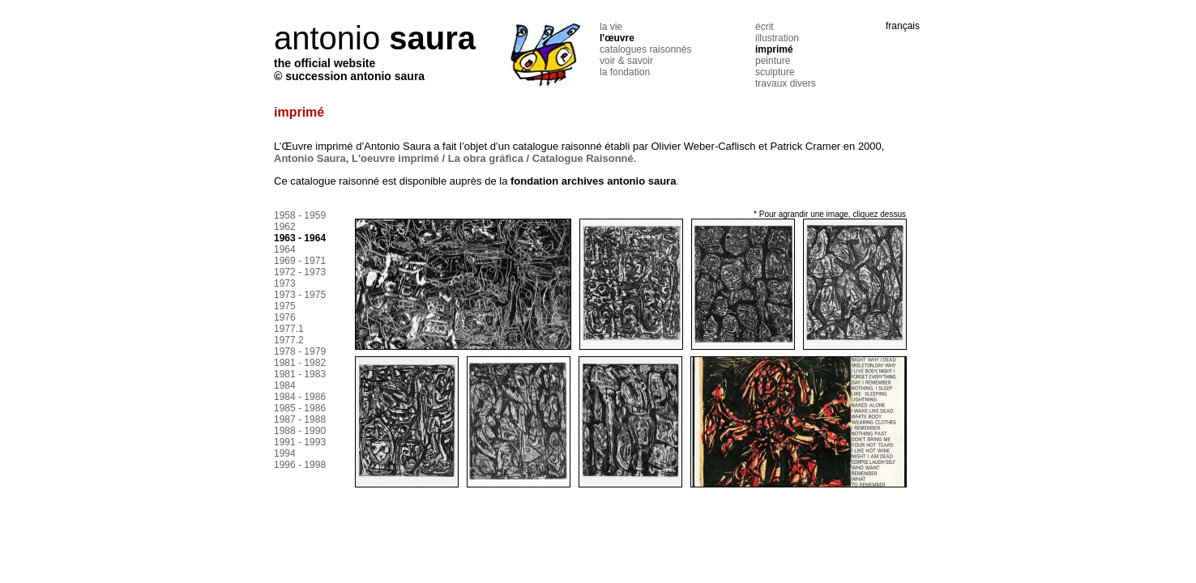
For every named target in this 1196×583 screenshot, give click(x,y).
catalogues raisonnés (645, 49)
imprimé (774, 49)
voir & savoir (626, 60)
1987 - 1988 (300, 419)
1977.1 (289, 328)
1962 (285, 226)
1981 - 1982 (300, 362)
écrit (764, 26)
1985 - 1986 (300, 408)
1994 (285, 453)
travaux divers (785, 83)
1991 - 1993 (300, 442)
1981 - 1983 (300, 374)
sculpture (775, 72)
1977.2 (289, 340)
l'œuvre (617, 38)
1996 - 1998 (300, 464)
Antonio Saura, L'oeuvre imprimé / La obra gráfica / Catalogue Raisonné (454, 158)
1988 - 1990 (300, 430)
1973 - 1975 (300, 294)
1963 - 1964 (300, 238)
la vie (611, 26)
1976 (285, 317)
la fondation (625, 72)
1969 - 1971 (300, 260)
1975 (285, 306)
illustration (777, 38)
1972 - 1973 (300, 272)
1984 (285, 385)
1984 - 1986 (300, 396)
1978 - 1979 (300, 351)
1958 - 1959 (300, 215)
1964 (285, 249)
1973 (285, 283)
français (903, 26)
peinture (772, 60)
